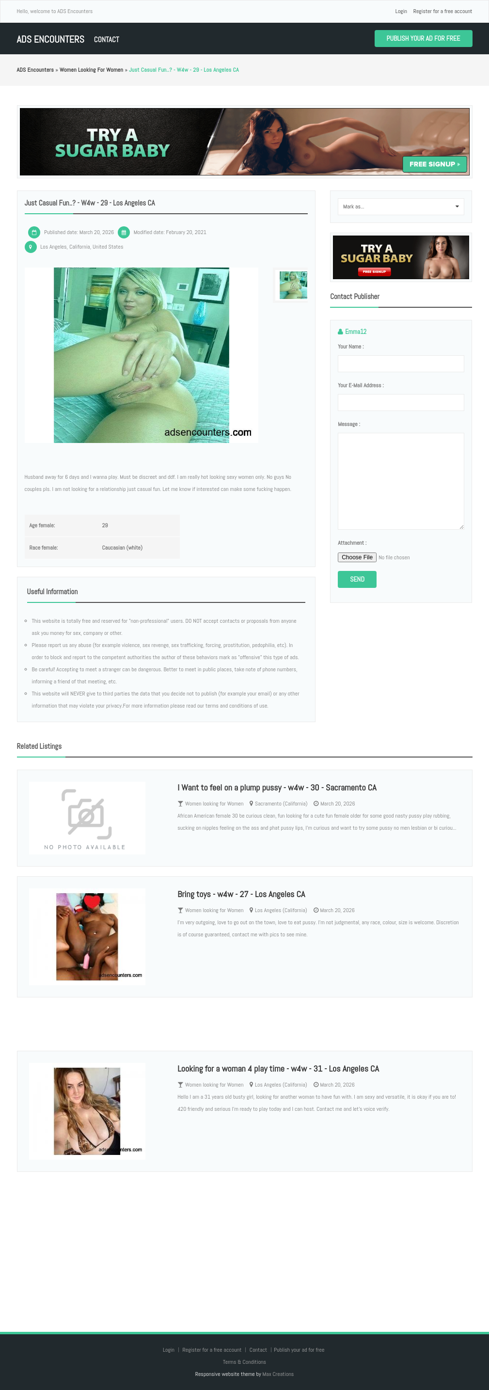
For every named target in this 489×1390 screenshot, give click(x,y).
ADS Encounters (50, 39)
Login (401, 11)
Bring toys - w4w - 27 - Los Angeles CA (241, 894)
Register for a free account (443, 11)
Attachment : (352, 543)
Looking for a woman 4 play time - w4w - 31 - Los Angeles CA (278, 1068)
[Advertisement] (244, 1242)
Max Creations (278, 1374)
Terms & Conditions (244, 1362)
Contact (106, 39)
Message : (349, 424)
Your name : (350, 346)
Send (357, 579)
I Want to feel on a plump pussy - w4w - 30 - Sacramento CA (276, 787)
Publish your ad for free (423, 38)
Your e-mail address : (361, 385)
